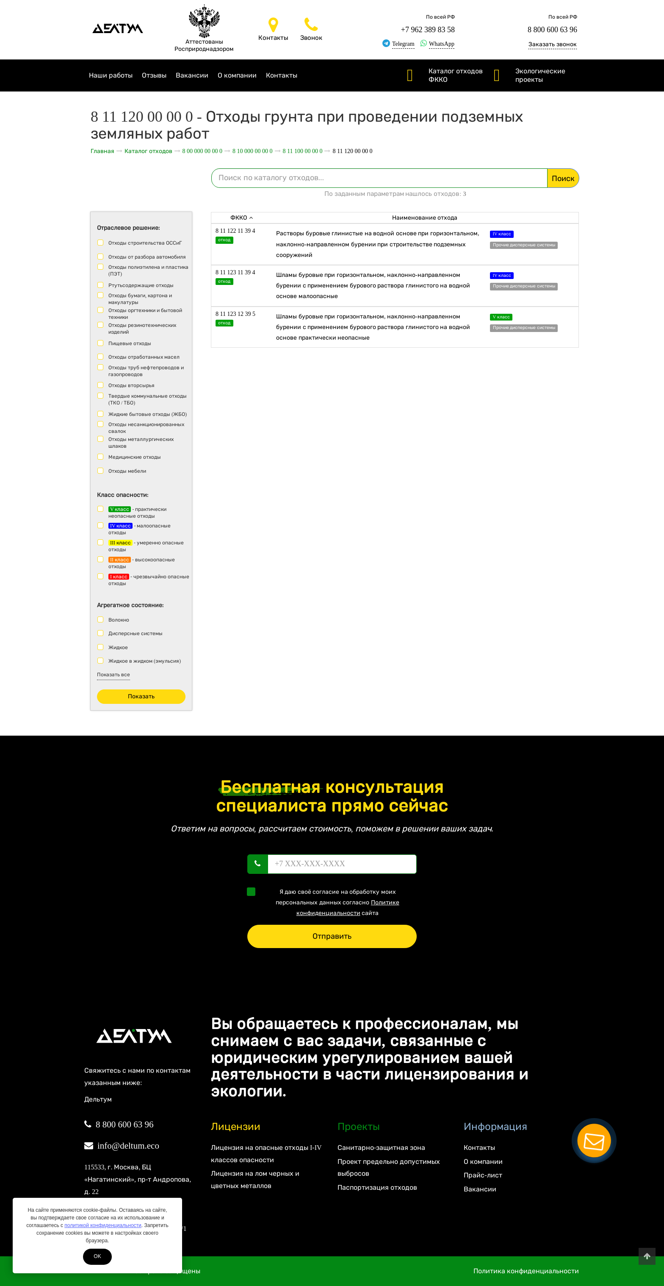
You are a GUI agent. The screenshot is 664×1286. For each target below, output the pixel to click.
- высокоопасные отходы (141, 563)
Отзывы (154, 75)
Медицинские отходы (134, 457)
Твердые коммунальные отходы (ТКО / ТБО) (147, 399)
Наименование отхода (425, 218)
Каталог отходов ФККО (456, 75)
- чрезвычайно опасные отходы (148, 580)
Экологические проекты (540, 75)
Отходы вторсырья (131, 385)
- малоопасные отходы (139, 529)
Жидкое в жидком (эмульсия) (144, 661)
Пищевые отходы (129, 343)
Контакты (281, 75)
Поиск (563, 178)
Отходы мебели (127, 471)
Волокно (118, 620)
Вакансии (192, 75)
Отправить (332, 936)
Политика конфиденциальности (526, 1271)
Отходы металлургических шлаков (141, 442)
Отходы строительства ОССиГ (145, 243)
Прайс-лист (483, 1175)
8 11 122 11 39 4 (235, 231)
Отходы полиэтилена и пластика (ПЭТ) (148, 270)
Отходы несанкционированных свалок (146, 427)
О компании (237, 75)
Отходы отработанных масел (144, 357)
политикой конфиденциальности (102, 1225)
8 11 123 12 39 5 (235, 314)
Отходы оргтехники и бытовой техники (145, 313)
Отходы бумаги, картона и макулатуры (140, 299)
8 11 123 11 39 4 (235, 272)
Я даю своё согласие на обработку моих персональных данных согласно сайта (325, 901)
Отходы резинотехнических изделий (142, 328)
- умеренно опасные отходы (146, 546)
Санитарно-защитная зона (381, 1147)
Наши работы (111, 75)
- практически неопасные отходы (137, 512)
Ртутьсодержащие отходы (141, 285)
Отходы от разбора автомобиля (147, 257)
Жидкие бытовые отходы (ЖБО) (147, 414)
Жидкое (118, 647)
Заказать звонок (552, 44)
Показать (141, 696)
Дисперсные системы (135, 633)
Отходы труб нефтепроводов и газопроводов (146, 371)
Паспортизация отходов (377, 1187)
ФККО (241, 218)
